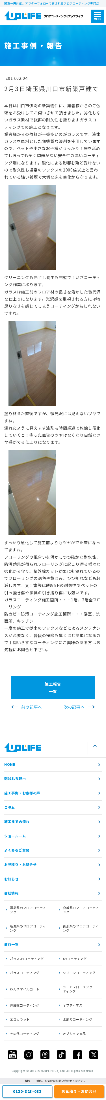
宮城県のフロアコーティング (81, 909)
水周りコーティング (77, 1019)
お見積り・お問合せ (20, 864)
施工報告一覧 (53, 687)
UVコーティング (75, 958)
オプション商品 (74, 1033)
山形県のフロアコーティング (81, 928)
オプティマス (73, 1005)
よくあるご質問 (16, 850)
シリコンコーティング (79, 972)
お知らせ (11, 878)
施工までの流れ (16, 821)
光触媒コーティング (24, 1005)
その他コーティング (24, 1033)
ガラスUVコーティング (27, 958)
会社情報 (11, 893)
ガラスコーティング (24, 972)
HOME (9, 764)
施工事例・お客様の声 (22, 792)
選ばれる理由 (15, 778)
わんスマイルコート (25, 989)
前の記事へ (31, 707)
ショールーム (15, 835)
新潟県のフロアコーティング (28, 928)
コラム (9, 807)
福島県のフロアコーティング (28, 909)
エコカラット (20, 1019)
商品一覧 (11, 944)
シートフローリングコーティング (81, 989)
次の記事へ (74, 707)
